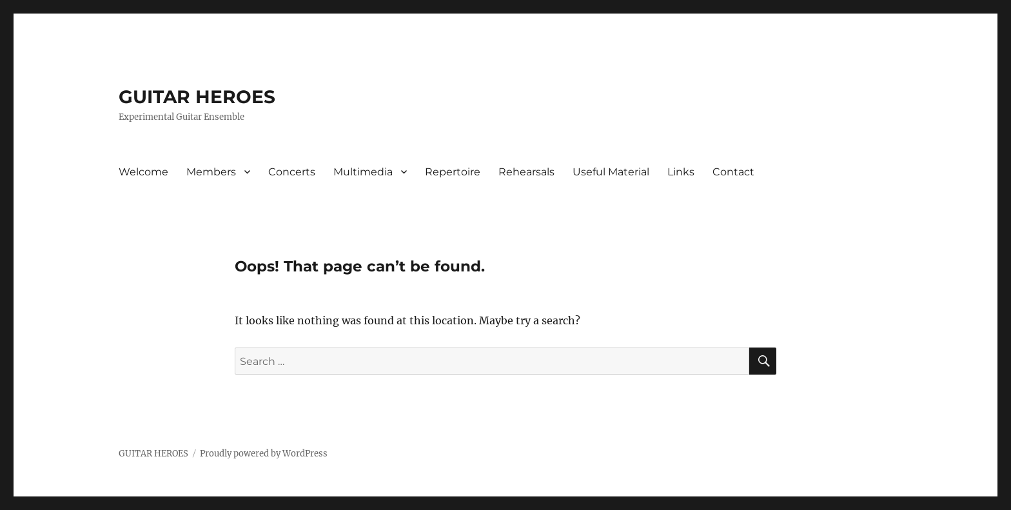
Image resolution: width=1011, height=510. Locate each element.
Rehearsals (526, 172)
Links (680, 172)
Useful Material (611, 172)
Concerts (291, 172)
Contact (733, 172)
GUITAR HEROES (197, 97)
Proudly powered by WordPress (264, 453)
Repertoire (452, 172)
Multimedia (363, 172)
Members (211, 172)
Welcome (143, 172)
